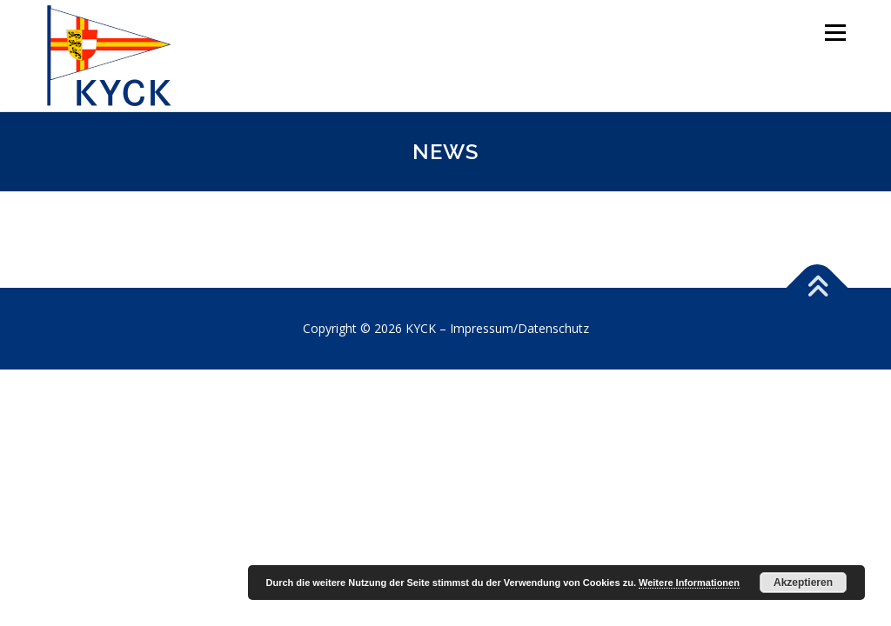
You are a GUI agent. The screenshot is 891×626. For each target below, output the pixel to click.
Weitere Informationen (689, 582)
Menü (835, 32)
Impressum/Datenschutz (519, 328)
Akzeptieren (803, 582)
